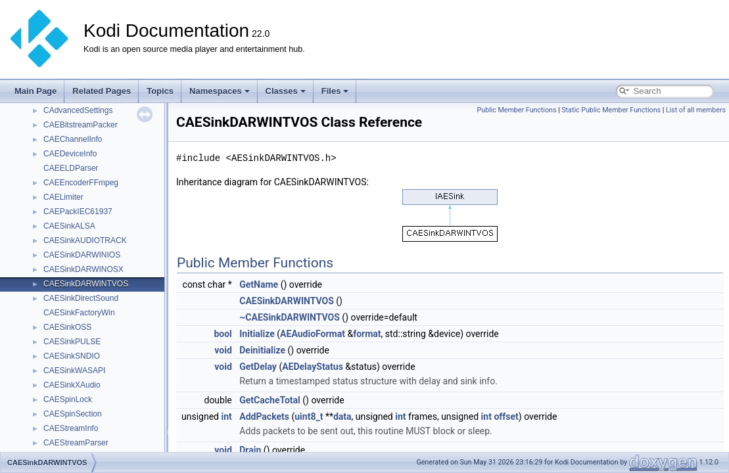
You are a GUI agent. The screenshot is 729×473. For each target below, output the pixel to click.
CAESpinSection (72, 413)
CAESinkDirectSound (80, 298)
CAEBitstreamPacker (80, 124)
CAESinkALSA (69, 226)
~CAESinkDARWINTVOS (289, 317)
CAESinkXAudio (72, 385)
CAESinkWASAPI (74, 370)
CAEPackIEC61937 (77, 211)
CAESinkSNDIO (71, 356)
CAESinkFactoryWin (79, 312)
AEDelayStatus (312, 366)
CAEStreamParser (75, 442)
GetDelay (258, 366)
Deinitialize (262, 350)
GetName (258, 284)
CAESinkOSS (67, 327)
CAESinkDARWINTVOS (85, 283)
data (342, 416)
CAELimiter (63, 197)
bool (222, 333)
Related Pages (101, 91)
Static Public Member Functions (611, 110)
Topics (160, 91)
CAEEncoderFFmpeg (80, 182)
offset (506, 416)
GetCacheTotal (269, 400)
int (226, 416)
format (367, 333)
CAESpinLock (67, 399)
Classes (286, 91)
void (222, 350)
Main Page (35, 91)
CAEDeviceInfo (70, 153)
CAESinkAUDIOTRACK (85, 240)
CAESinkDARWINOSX (83, 269)
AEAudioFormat (312, 333)
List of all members (696, 110)
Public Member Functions (517, 110)
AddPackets (264, 416)
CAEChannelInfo (72, 139)
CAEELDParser (70, 168)
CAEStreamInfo (70, 428)
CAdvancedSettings (77, 110)
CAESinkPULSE (72, 341)
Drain (250, 450)
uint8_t (308, 416)
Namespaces (219, 91)
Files (335, 91)
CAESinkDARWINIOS (81, 254)
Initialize (257, 333)
